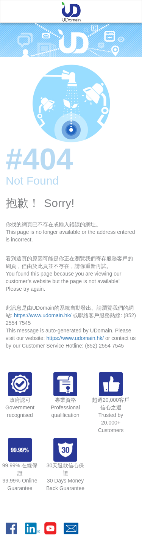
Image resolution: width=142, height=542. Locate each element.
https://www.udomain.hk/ (43, 315)
